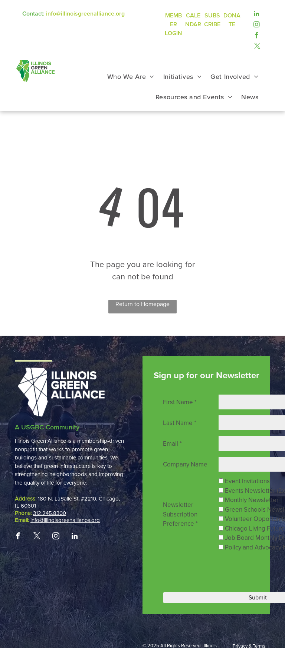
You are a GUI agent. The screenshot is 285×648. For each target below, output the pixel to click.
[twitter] (257, 46)
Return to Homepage (142, 304)
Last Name (179, 423)
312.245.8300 (49, 513)
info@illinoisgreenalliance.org (85, 13)
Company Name (185, 464)
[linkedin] (256, 14)
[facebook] (256, 35)
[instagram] (256, 24)
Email (172, 444)
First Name (180, 402)
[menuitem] (131, 77)
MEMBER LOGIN (173, 24)
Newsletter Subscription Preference (180, 514)
